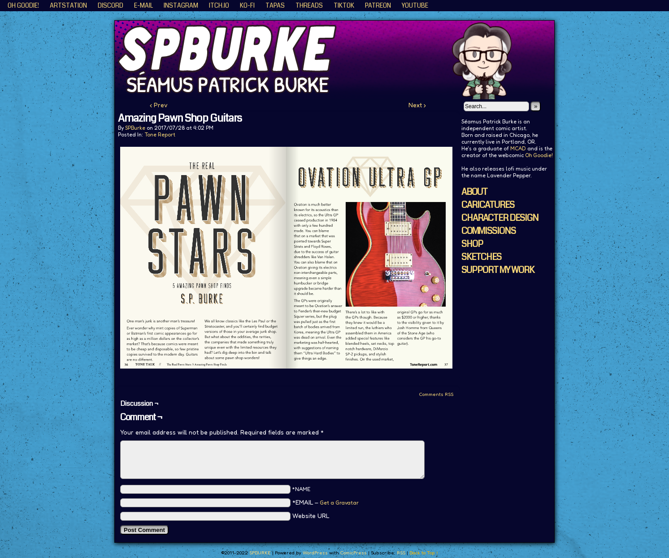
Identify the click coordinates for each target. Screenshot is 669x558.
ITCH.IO (219, 5)
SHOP (472, 243)
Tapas (275, 5)
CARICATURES (487, 204)
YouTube (415, 5)
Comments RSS (436, 394)
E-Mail (143, 5)
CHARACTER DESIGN (500, 217)
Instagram (181, 5)
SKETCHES (481, 257)
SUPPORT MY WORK (497, 270)
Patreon (378, 5)
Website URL (311, 515)
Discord (110, 5)
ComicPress (353, 552)
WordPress (315, 552)
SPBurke (135, 127)
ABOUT (474, 191)
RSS (401, 552)
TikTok (344, 5)
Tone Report (159, 134)
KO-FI (247, 5)
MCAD (518, 148)
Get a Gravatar (339, 502)
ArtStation (68, 5)
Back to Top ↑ (424, 552)
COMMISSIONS (488, 230)
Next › (417, 105)
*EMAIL (325, 502)
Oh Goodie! (23, 5)
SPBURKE (339, 60)
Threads (309, 5)
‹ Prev (159, 105)
